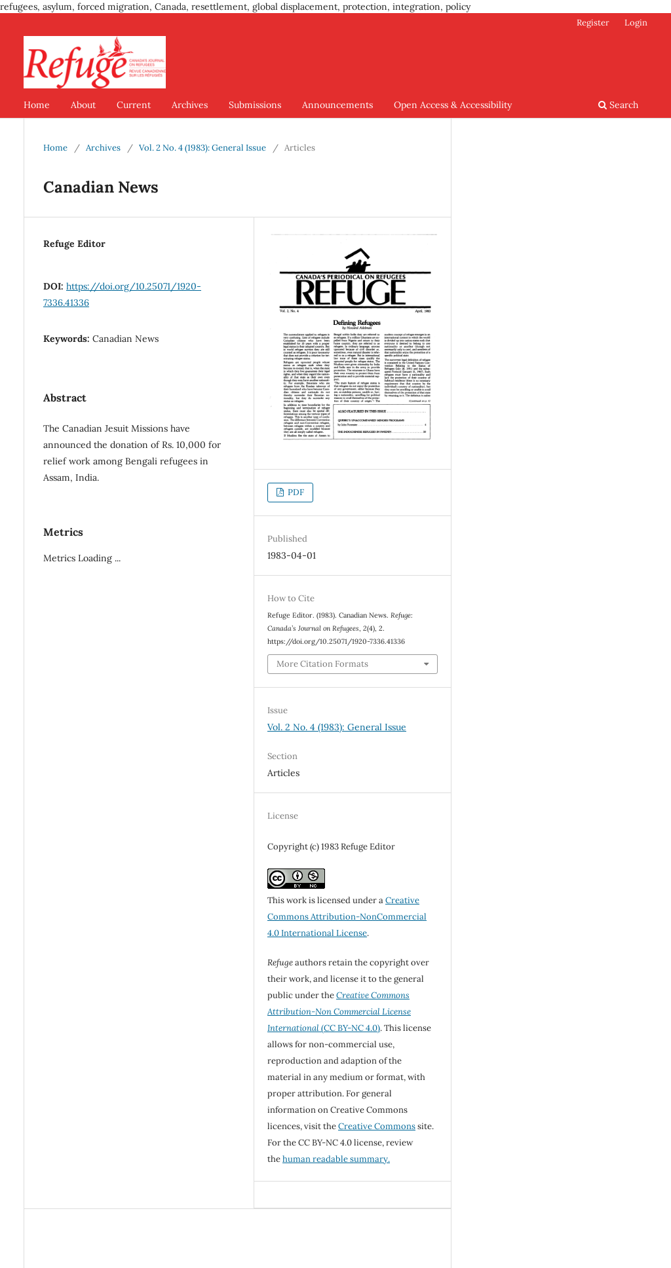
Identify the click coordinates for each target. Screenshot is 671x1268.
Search (618, 105)
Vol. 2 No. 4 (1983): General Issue (202, 147)
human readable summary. (336, 1159)
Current (134, 105)
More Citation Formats (322, 663)
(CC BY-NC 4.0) (339, 1012)
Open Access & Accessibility (453, 105)
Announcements (337, 105)
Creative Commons (376, 1126)
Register (593, 22)
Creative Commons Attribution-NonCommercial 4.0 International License (347, 917)
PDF (295, 492)
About (83, 105)
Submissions (255, 105)
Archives (190, 105)
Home (37, 105)
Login (635, 22)
